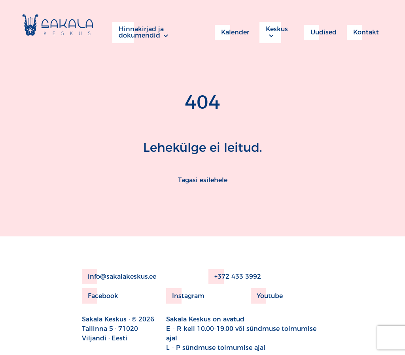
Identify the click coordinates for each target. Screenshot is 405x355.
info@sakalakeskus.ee (119, 276)
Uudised (320, 32)
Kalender (232, 32)
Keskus (273, 32)
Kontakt (363, 32)
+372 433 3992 (234, 276)
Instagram (185, 296)
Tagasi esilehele (202, 180)
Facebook (100, 296)
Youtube (267, 296)
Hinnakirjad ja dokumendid (138, 32)
